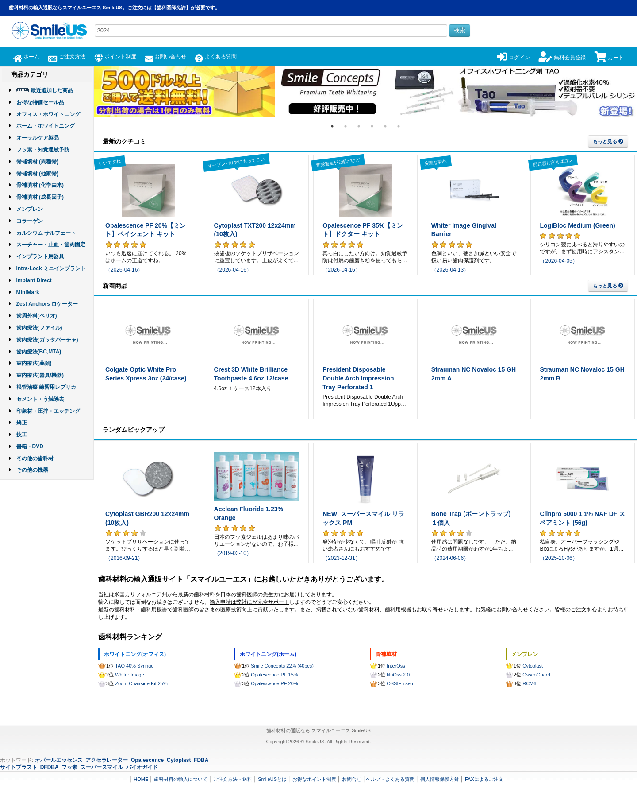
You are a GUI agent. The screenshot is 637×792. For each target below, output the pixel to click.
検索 (459, 30)
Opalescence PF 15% (274, 674)
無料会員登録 (562, 57)
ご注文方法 (66, 57)
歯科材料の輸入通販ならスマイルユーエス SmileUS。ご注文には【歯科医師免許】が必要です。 (114, 7)
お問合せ (351, 779)
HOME (141, 779)
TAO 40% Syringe (134, 665)
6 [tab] (398, 126)
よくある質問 (215, 57)
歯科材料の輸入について (180, 779)
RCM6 (529, 683)
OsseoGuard (536, 674)
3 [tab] (358, 126)
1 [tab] (332, 126)
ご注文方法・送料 (232, 779)
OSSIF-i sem (400, 683)
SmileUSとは (272, 779)
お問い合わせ (165, 57)
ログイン (513, 57)
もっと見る (608, 141)
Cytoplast (532, 665)
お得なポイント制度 (314, 779)
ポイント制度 (115, 57)
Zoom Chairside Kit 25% (141, 683)
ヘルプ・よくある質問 (390, 779)
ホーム (26, 57)
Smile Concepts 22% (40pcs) (282, 665)
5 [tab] (385, 126)
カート (609, 57)
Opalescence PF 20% (274, 683)
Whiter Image (129, 674)
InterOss (396, 665)
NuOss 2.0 (398, 674)
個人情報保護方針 (439, 779)
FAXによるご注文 (484, 779)
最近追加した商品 (52, 90)
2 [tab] (345, 126)
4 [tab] (372, 126)
